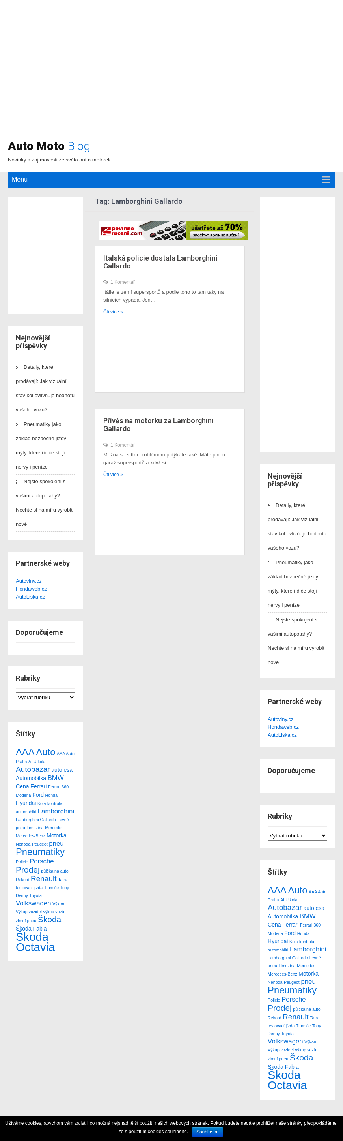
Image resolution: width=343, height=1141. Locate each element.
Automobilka (31, 778)
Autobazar (33, 769)
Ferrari (38, 786)
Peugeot (40, 844)
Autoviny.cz (29, 581)
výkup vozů (53, 911)
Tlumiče (51, 887)
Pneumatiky (40, 851)
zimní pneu (26, 920)
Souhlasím (207, 1132)
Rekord (22, 879)
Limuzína (34, 827)
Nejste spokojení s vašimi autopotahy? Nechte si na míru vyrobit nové (44, 503)
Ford (38, 795)
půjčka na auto (54, 871)
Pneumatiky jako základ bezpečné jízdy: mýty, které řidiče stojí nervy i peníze (42, 445)
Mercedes (54, 827)
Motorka (57, 835)
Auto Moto (49, 146)
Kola (41, 803)
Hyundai (26, 803)
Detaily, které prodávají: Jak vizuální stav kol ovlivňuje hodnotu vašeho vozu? (45, 388)
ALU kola (36, 761)
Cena (22, 786)
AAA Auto (35, 752)
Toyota (35, 895)
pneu (56, 843)
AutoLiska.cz (30, 597)
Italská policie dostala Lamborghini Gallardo (160, 262)
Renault (44, 879)
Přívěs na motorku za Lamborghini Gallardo (158, 425)
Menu (20, 179)
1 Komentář (122, 282)
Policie (22, 862)
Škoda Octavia (35, 941)
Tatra (62, 879)
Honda (51, 795)
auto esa (62, 770)
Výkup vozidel (29, 911)
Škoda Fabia (31, 928)
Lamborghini (56, 811)
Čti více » (113, 312)
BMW (56, 778)
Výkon (58, 903)
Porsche (42, 861)
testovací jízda (29, 887)
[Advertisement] (215, 73)
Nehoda (23, 844)
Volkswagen (33, 903)
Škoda (49, 919)
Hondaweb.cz (31, 589)
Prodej (28, 869)
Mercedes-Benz (30, 835)
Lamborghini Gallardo (36, 819)
